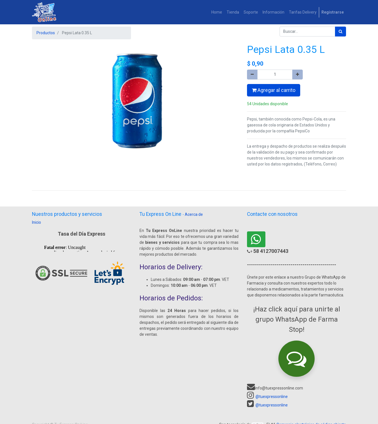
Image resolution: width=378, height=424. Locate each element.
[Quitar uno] (252, 74)
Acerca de (194, 214)
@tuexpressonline (271, 396)
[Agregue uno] (297, 74)
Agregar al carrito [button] (273, 90)
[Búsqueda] (340, 31)
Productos (45, 33)
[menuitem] (216, 12)
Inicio (36, 222)
